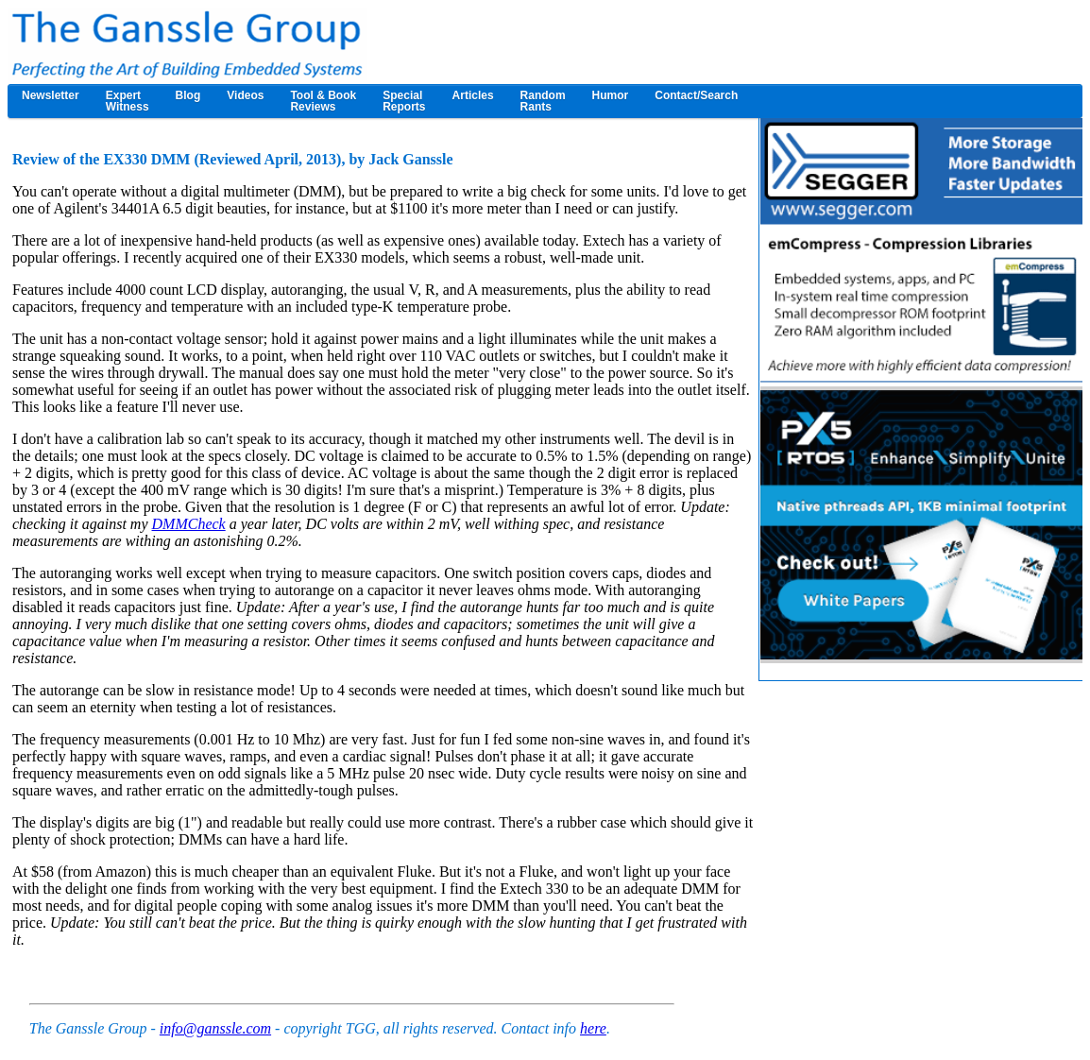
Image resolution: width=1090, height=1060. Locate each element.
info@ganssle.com (215, 1028)
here (593, 1028)
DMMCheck (189, 524)
